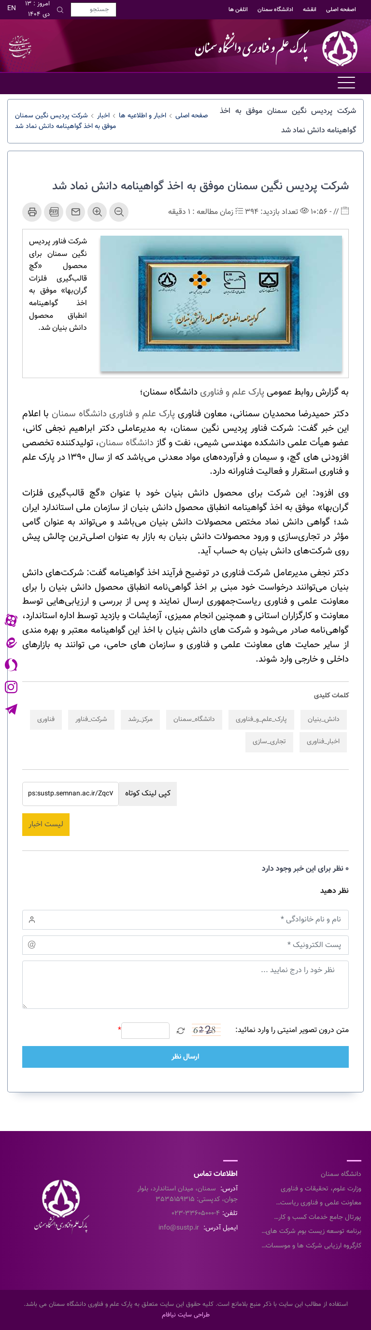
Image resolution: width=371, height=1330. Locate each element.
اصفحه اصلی (341, 9)
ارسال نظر (185, 1056)
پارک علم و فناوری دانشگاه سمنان (113, 414)
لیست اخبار (46, 825)
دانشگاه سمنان (126, 443)
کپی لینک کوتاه (148, 794)
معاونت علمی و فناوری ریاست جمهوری (320, 1203)
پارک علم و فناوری (232, 392)
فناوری (46, 719)
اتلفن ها (238, 9)
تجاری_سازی (269, 741)
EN (11, 8)
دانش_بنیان (324, 719)
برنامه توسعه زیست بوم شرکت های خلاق (313, 1232)
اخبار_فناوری (323, 741)
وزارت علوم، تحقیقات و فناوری (321, 1189)
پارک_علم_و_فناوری (261, 719)
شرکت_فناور (91, 719)
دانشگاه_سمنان (194, 719)
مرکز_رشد (140, 719)
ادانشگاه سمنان (275, 9)
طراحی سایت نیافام (186, 1315)
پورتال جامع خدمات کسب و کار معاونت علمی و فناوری (319, 1218)
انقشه (309, 9)
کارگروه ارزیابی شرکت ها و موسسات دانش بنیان (313, 1246)
